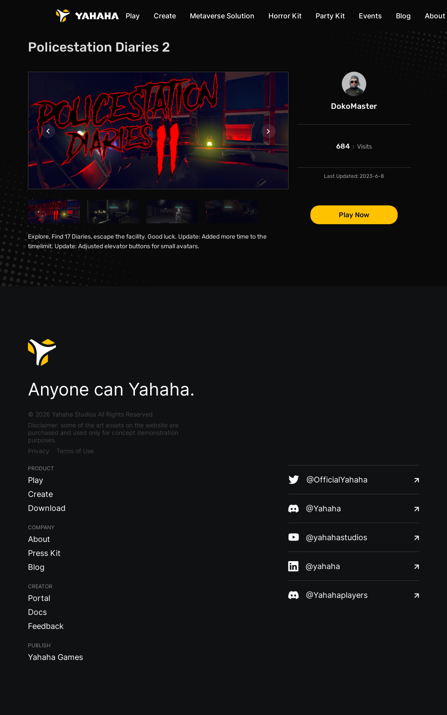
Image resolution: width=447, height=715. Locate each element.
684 (343, 146)
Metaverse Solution (222, 15)
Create (165, 15)
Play (133, 15)
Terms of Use (75, 451)
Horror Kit (285, 15)
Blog (403, 15)
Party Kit (330, 15)
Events (370, 15)
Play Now (354, 215)
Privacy (38, 451)
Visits (364, 146)
